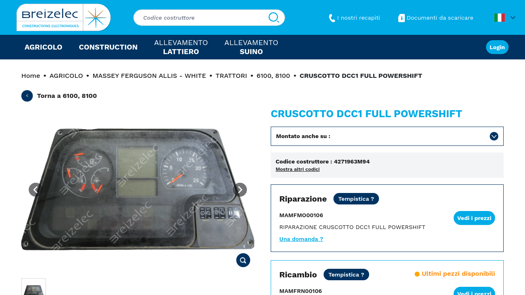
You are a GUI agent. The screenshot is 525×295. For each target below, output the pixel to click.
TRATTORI (231, 75)
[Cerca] (273, 17)
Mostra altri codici (298, 169)
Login (497, 47)
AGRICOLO (66, 75)
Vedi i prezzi (474, 218)
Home (30, 75)
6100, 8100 (273, 75)
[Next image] (240, 189)
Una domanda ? (301, 239)
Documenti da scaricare (435, 17)
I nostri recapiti (353, 17)
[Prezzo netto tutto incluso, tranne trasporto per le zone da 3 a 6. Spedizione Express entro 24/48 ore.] (346, 274)
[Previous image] (35, 189)
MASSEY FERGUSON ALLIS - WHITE (149, 75)
